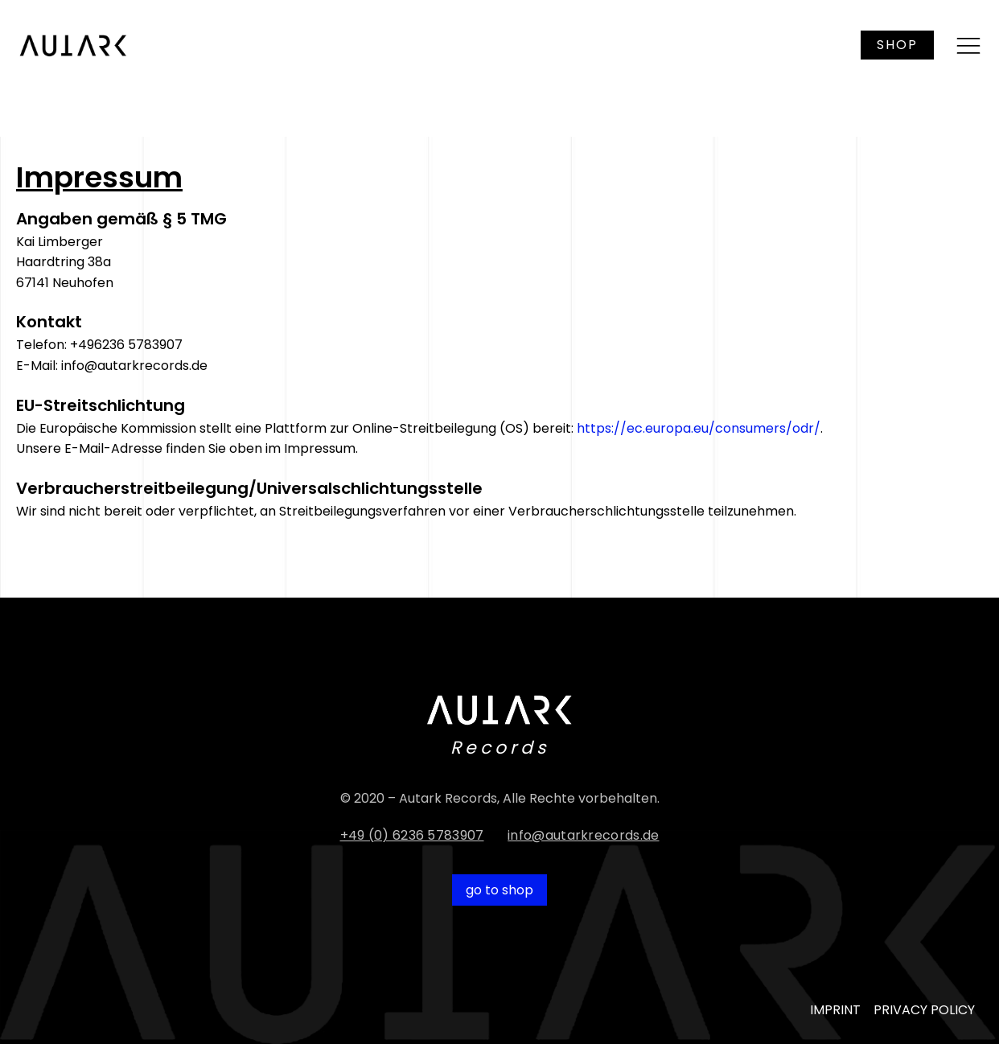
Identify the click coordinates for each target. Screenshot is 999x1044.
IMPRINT (835, 1010)
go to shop (499, 890)
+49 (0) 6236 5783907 (412, 835)
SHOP (897, 44)
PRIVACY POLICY (924, 1010)
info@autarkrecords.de (583, 835)
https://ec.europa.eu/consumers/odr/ (698, 428)
